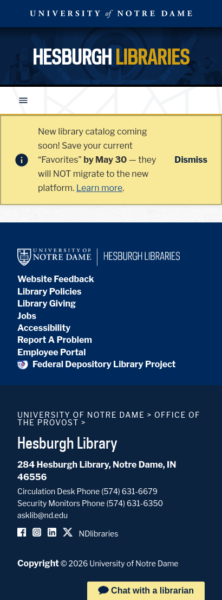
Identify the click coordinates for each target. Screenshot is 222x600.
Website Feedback (55, 279)
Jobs (26, 316)
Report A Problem (54, 340)
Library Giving (46, 303)
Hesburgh (111, 57)
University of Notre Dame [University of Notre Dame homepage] (81, 414)
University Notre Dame (111, 13)
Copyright (38, 563)
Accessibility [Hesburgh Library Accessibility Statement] (43, 328)
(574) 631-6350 (134, 503)
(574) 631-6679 (129, 491)
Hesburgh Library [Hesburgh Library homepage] (67, 442)
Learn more (99, 188)
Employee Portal (51, 352)
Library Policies (49, 291)
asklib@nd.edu (42, 515)
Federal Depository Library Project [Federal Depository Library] (96, 364)
